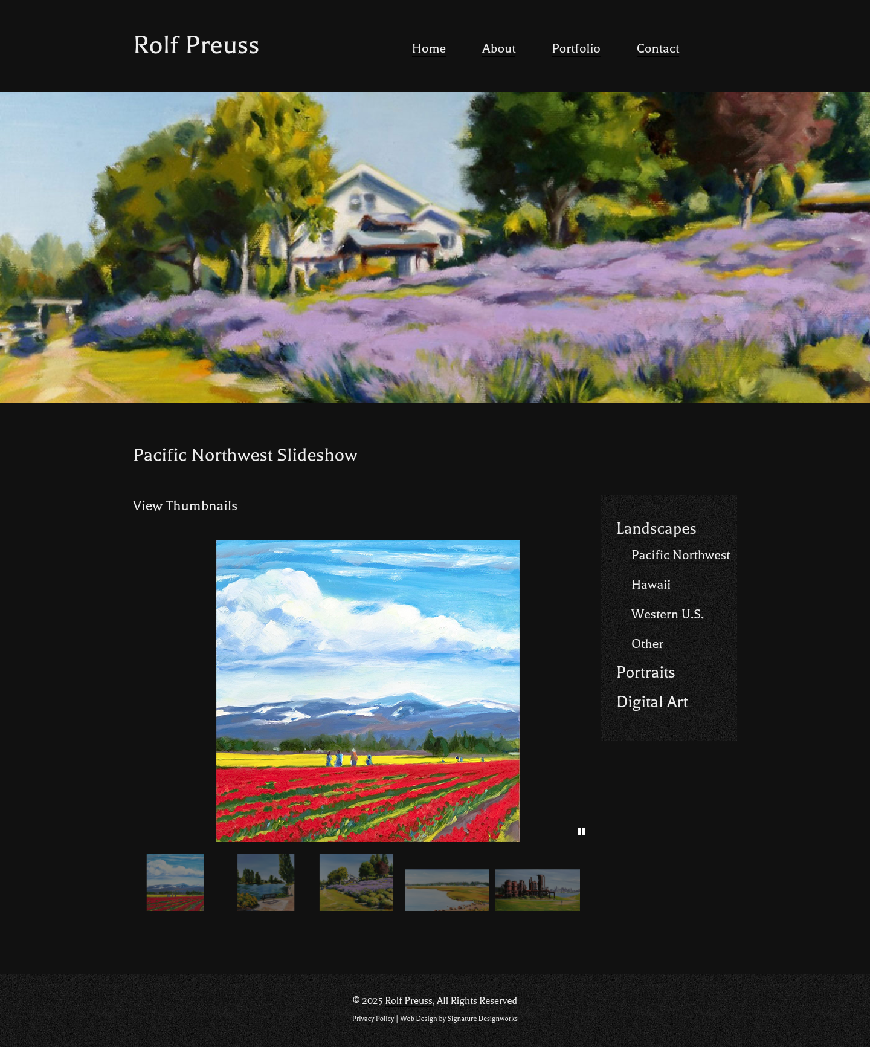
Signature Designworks (482, 1019)
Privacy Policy (373, 1019)
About (498, 48)
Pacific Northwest (680, 555)
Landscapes (656, 528)
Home (429, 48)
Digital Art (652, 702)
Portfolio (576, 48)
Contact (658, 48)
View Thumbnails (185, 506)
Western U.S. (667, 614)
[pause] (581, 832)
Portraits (645, 672)
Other (647, 644)
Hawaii (651, 584)
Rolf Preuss (196, 45)
